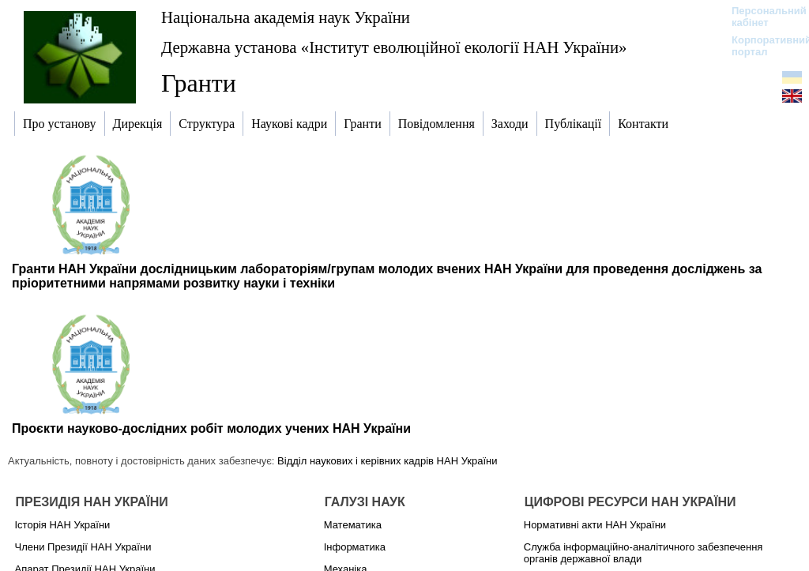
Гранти (198, 83)
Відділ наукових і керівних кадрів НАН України (387, 461)
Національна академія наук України (285, 17)
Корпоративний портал (761, 46)
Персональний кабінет (761, 16)
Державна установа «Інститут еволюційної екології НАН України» (394, 47)
